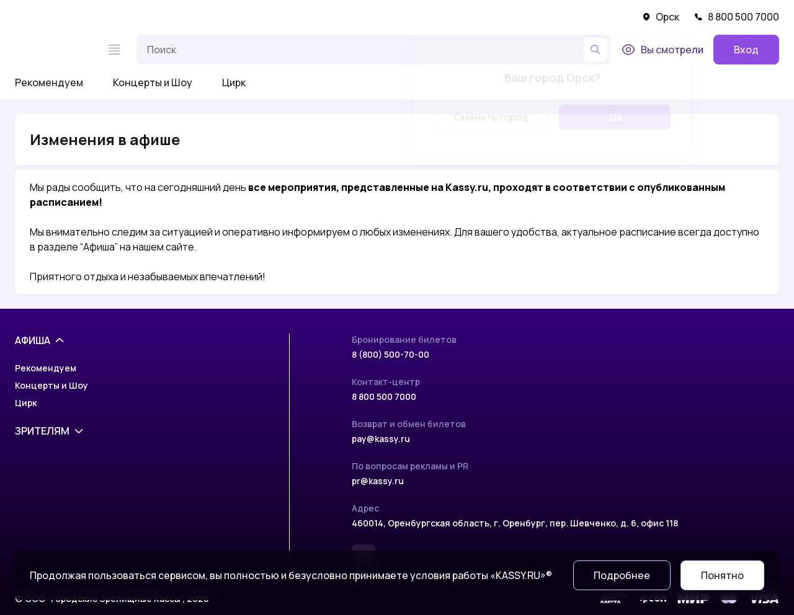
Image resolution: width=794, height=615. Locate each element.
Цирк (234, 82)
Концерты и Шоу (152, 82)
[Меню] (114, 49)
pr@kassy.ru (378, 481)
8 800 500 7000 (736, 17)
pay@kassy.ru (381, 439)
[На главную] (53, 49)
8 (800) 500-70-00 (390, 354)
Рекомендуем (49, 82)
